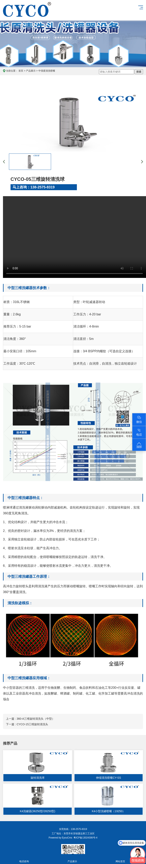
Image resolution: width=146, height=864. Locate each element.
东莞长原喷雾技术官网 (27, 13)
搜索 (138, 71)
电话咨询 (24, 859)
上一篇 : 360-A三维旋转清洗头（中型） (30, 718)
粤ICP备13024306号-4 (84, 837)
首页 (20, 70)
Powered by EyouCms (60, 837)
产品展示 (31, 70)
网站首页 (120, 859)
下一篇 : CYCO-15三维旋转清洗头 (27, 724)
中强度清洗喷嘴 (46, 70)
